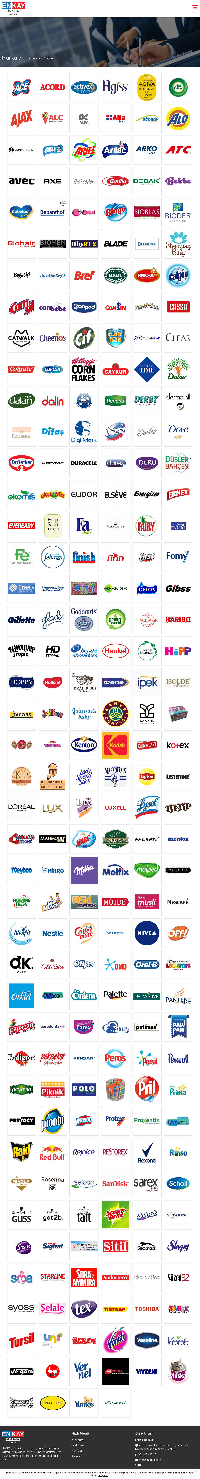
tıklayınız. (103, 1475)
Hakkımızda (78, 1445)
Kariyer (75, 1456)
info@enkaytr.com (150, 1459)
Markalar (76, 1450)
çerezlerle (167, 1472)
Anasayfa (77, 1440)
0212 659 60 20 (147, 1454)
